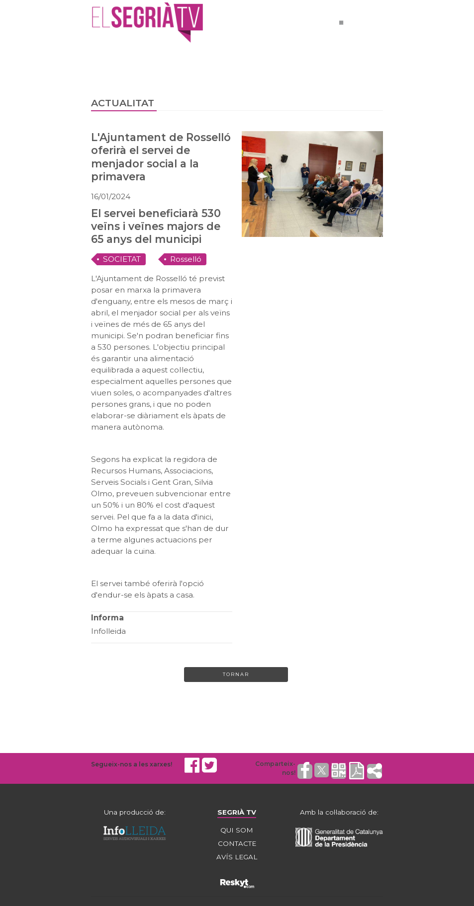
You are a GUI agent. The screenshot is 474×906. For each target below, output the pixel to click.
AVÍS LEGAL (236, 857)
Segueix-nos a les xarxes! (131, 764)
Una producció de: (135, 812)
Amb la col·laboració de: (339, 812)
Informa (107, 617)
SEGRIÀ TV (236, 812)
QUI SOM (236, 830)
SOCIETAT (122, 259)
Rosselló (185, 259)
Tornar (236, 674)
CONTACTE (237, 843)
